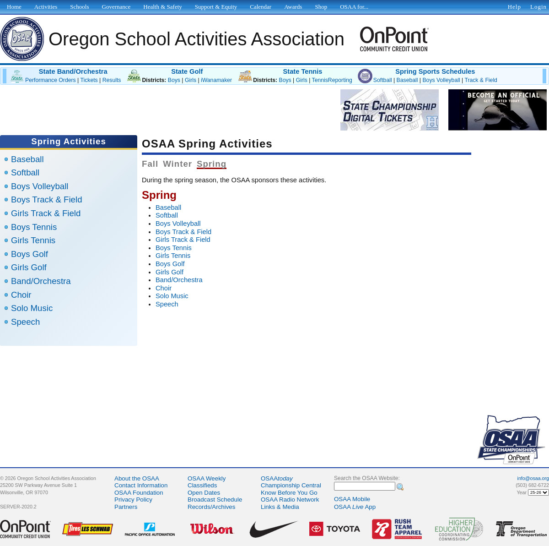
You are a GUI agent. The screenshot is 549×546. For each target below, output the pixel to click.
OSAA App (355, 506)
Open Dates (204, 492)
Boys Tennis (34, 227)
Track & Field (480, 80)
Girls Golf (29, 267)
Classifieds (202, 485)
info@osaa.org (533, 478)
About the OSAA (136, 478)
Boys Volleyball (441, 80)
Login (538, 6)
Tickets (88, 80)
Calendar (260, 6)
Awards (293, 6)
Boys (174, 80)
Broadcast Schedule (215, 499)
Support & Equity (216, 6)
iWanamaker (216, 80)
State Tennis (302, 71)
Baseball (407, 80)
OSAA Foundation (138, 492)
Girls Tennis (33, 240)
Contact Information (140, 485)
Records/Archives (211, 506)
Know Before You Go (289, 492)
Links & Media (280, 506)
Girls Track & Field (46, 213)
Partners (125, 506)
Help (514, 6)
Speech (25, 322)
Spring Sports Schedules (435, 71)
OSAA (277, 478)
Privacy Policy (133, 499)
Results (111, 80)
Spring (211, 164)
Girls (190, 80)
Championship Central (291, 485)
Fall (150, 164)
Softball (382, 80)
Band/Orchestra (41, 281)
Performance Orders (50, 80)
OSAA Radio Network (290, 499)
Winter (177, 164)
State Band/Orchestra (73, 71)
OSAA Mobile (352, 499)
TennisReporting (332, 80)
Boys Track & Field (46, 199)
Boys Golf (29, 254)
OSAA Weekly (207, 478)
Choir (21, 295)
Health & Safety (162, 6)
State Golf (187, 71)
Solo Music (32, 308)
